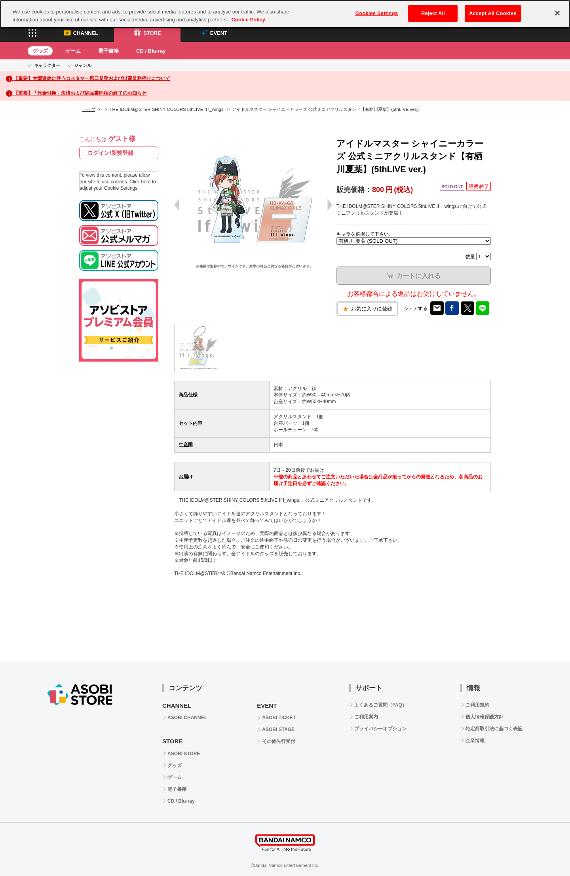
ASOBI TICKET (279, 717)
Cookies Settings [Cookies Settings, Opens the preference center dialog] (376, 13)
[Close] (557, 13)
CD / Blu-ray (150, 51)
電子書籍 (108, 51)
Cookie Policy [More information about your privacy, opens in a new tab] (248, 20)
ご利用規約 (477, 705)
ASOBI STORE (183, 753)
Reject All (433, 13)
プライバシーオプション (380, 728)
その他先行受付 (278, 741)
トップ (88, 109)
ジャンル (82, 65)
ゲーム (73, 51)
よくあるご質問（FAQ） (380, 705)
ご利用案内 (366, 717)
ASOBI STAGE (278, 729)
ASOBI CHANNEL (187, 717)
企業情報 (475, 740)
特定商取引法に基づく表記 (494, 728)
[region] (285, 14)
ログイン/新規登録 (110, 153)
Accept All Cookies (493, 13)
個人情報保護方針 (485, 717)
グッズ (40, 51)
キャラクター (47, 65)
